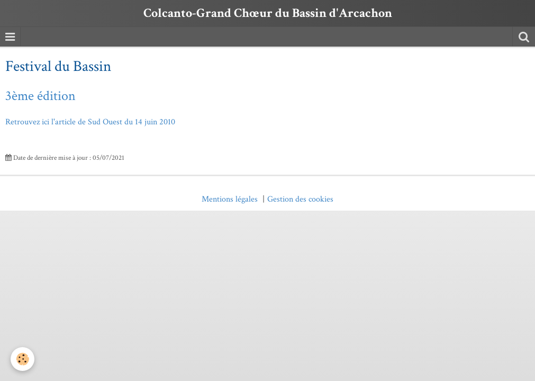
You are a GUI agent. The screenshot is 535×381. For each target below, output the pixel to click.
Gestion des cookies (300, 199)
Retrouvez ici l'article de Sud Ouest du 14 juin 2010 (90, 122)
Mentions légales (230, 199)
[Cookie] (22, 359)
